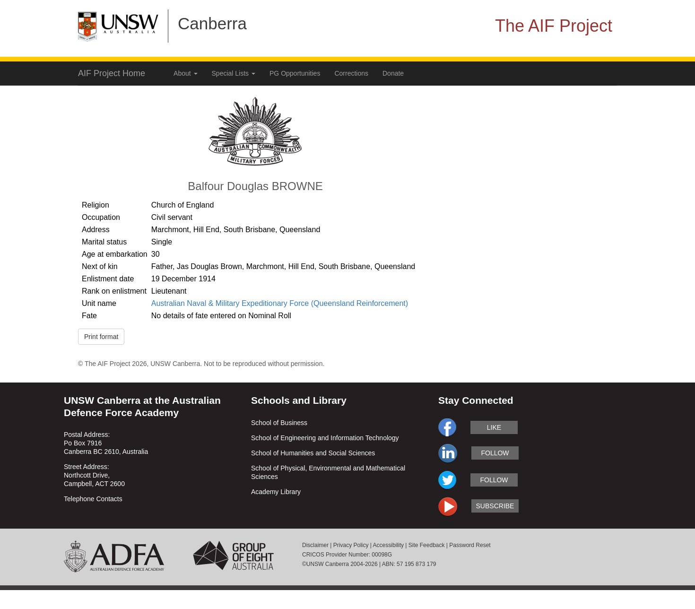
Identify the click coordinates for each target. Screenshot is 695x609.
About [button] (185, 73)
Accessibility (388, 545)
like (494, 427)
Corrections (351, 73)
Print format (101, 336)
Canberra (212, 23)
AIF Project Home (111, 73)
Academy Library (276, 492)
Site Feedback (426, 545)
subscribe (495, 506)
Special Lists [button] (233, 73)
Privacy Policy (351, 545)
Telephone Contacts (93, 499)
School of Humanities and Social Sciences (313, 453)
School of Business (279, 422)
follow (495, 453)
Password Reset (469, 545)
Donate (393, 73)
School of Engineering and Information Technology (325, 438)
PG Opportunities (294, 73)
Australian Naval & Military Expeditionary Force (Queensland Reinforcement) (279, 303)
